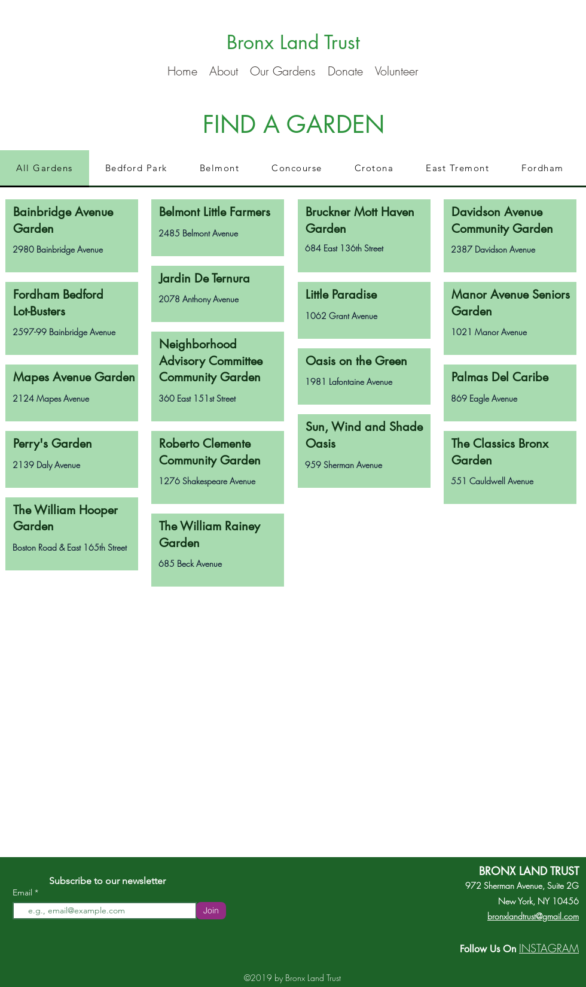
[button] (223, 69)
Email (24, 892)
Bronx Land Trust (293, 42)
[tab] (44, 168)
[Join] (211, 910)
